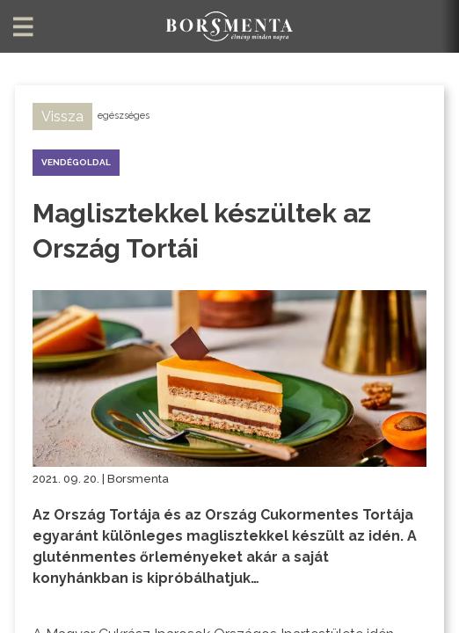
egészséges (123, 115)
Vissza (62, 116)
